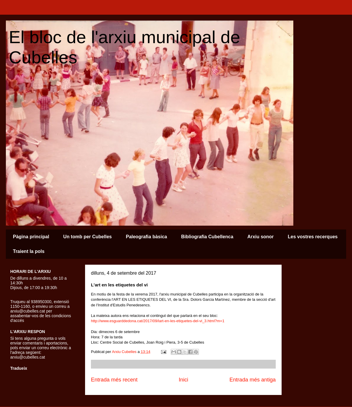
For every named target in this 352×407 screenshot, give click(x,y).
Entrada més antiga (252, 380)
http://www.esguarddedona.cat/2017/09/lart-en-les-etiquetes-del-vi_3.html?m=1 (157, 321)
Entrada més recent (114, 380)
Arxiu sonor (260, 236)
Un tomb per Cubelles (87, 236)
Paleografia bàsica (146, 236)
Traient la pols (29, 251)
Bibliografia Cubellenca (207, 236)
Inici (183, 380)
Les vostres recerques (313, 236)
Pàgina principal (31, 236)
